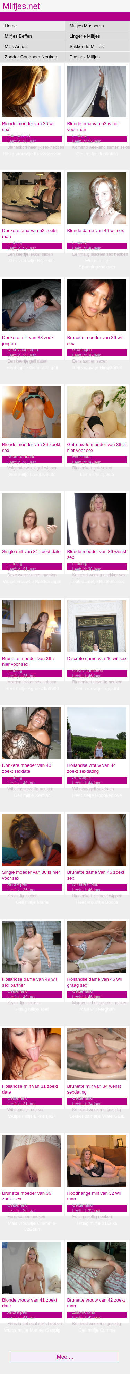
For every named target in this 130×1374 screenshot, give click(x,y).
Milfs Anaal (16, 46)
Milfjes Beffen (18, 36)
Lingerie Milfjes (85, 36)
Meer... (65, 1357)
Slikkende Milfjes (87, 46)
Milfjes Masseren (87, 25)
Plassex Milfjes (85, 56)
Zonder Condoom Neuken (31, 56)
